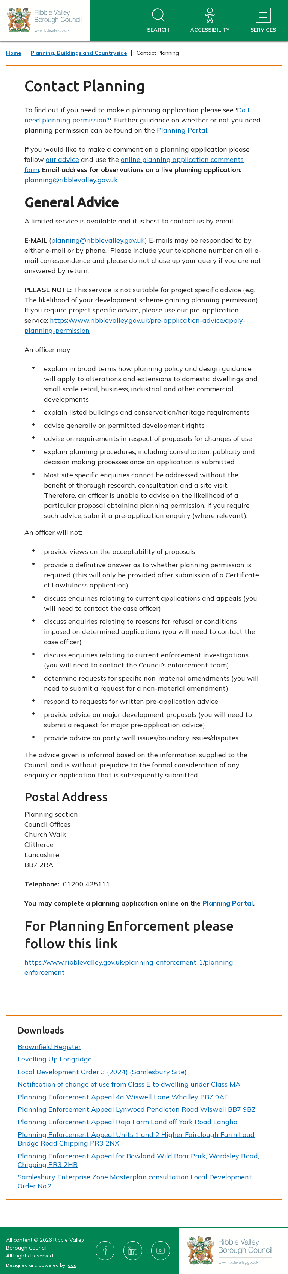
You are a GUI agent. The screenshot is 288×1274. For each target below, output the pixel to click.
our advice (62, 159)
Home (13, 53)
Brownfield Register (49, 1046)
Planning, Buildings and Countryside (79, 53)
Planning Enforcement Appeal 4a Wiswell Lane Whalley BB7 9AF (123, 1097)
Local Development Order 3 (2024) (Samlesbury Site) (102, 1071)
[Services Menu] (263, 20)
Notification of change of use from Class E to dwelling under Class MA (129, 1084)
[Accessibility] (210, 20)
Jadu (71, 1265)
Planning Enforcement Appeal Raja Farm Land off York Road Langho (127, 1121)
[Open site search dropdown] (158, 20)
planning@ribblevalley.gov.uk (71, 179)
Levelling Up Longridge (55, 1059)
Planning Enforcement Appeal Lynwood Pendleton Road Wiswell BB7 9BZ (137, 1109)
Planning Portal (182, 130)
